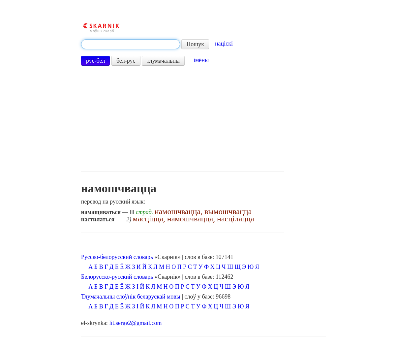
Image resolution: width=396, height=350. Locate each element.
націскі (224, 43)
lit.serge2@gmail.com (135, 323)
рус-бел (95, 60)
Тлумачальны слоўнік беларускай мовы (130, 296)
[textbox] (130, 44)
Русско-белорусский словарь (117, 257)
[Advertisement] (182, 118)
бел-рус (126, 60)
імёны (201, 60)
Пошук (195, 44)
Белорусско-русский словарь (117, 276)
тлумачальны (163, 60)
